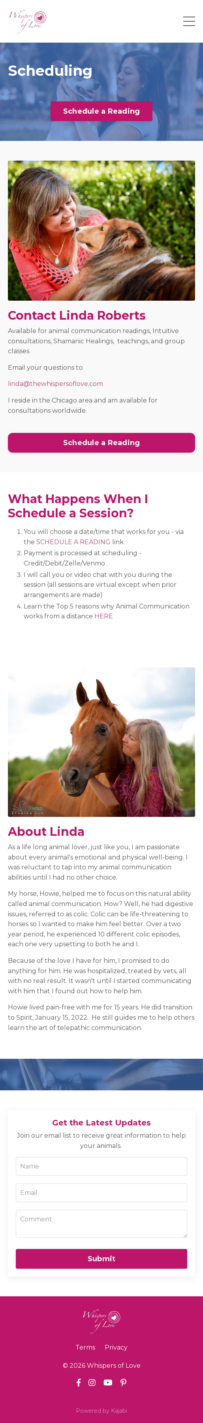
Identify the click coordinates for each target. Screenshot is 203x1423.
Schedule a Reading (101, 111)
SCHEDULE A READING (73, 542)
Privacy (116, 1347)
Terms (85, 1347)
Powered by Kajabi (101, 1410)
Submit (102, 1258)
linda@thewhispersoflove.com (55, 384)
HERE (103, 616)
